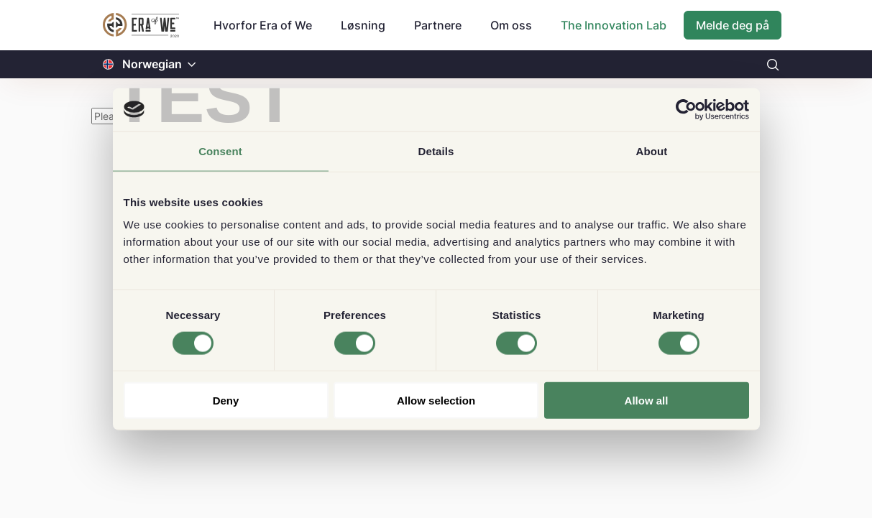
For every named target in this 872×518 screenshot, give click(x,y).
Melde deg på (732, 25)
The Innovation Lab (613, 25)
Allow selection (436, 400)
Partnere (438, 25)
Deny (226, 400)
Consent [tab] (220, 150)
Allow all (647, 400)
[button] (192, 64)
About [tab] (652, 150)
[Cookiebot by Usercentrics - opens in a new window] (686, 109)
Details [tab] (436, 150)
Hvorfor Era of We (263, 25)
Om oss (511, 25)
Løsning (363, 25)
